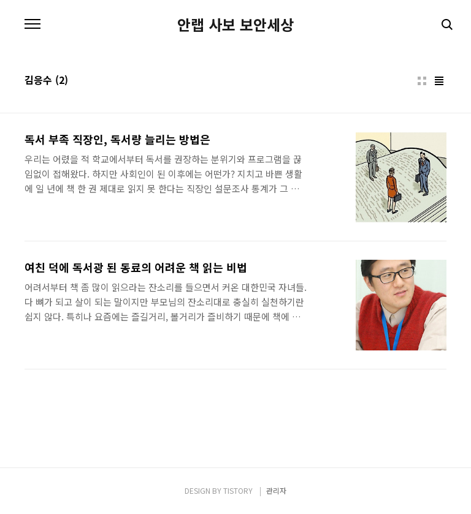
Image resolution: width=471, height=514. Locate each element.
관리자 (276, 490)
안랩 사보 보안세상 (235, 24)
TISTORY (238, 490)
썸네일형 (422, 81)
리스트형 (439, 81)
